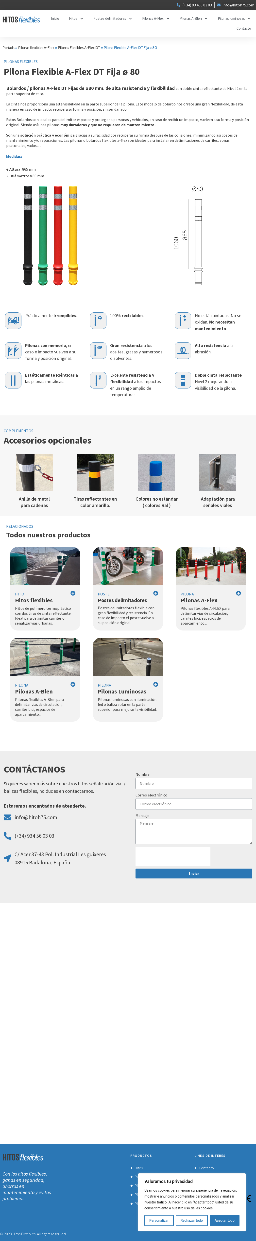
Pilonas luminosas (234, 18)
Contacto (244, 28)
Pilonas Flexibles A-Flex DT (79, 47)
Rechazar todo (192, 1220)
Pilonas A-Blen (194, 18)
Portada (8, 47)
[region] (192, 1202)
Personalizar (159, 1220)
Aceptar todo (225, 1220)
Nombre (143, 774)
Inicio (55, 18)
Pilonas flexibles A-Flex (36, 47)
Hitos (76, 18)
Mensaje (142, 815)
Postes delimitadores (112, 18)
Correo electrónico (151, 795)
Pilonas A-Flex (156, 18)
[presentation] (173, 856)
